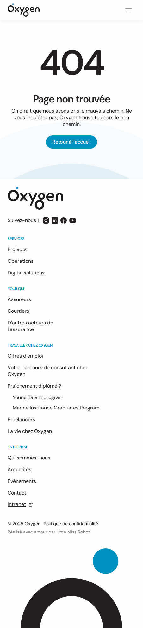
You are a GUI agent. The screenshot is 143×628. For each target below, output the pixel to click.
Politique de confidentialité (71, 523)
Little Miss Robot (73, 532)
